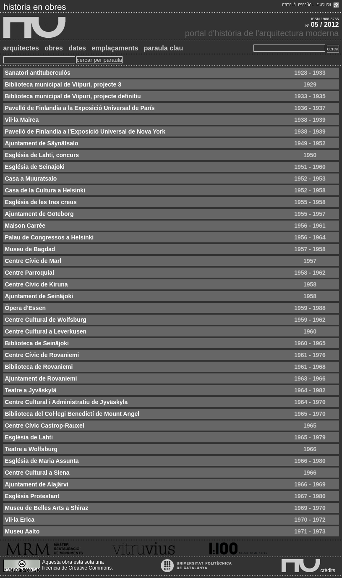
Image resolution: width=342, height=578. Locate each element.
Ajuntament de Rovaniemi (41, 378)
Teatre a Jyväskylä (31, 390)
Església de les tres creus (41, 202)
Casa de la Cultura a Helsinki (45, 190)
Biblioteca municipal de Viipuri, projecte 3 (63, 84)
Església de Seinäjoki (35, 166)
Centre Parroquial (29, 272)
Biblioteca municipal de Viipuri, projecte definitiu (73, 96)
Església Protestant (32, 496)
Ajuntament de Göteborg (39, 213)
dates (77, 48)
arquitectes (21, 48)
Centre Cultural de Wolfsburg (45, 319)
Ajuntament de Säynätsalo (41, 143)
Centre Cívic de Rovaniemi (42, 355)
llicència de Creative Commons (77, 568)
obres (53, 48)
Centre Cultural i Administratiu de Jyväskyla (66, 402)
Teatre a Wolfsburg (31, 449)
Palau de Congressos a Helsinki (49, 237)
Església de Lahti (29, 437)
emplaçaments (114, 48)
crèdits (328, 570)
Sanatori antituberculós (37, 72)
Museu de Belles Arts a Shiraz (47, 507)
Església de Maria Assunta (42, 460)
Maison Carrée (25, 225)
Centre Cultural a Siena (37, 472)
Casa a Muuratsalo (31, 178)
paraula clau (163, 48)
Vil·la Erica (20, 519)
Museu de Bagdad (30, 249)
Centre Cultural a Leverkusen (46, 331)
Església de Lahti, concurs (42, 155)
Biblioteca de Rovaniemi (39, 366)
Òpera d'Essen (25, 308)
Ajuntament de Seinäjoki (39, 296)
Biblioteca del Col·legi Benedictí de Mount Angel (72, 413)
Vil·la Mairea (22, 119)
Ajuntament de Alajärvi (36, 484)
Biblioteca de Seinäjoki (37, 343)
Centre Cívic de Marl (33, 260)
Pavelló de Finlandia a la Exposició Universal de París (80, 108)
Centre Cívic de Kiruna (36, 284)
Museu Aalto (22, 531)
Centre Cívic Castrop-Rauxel (44, 425)
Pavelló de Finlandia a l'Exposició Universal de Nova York (85, 131)
